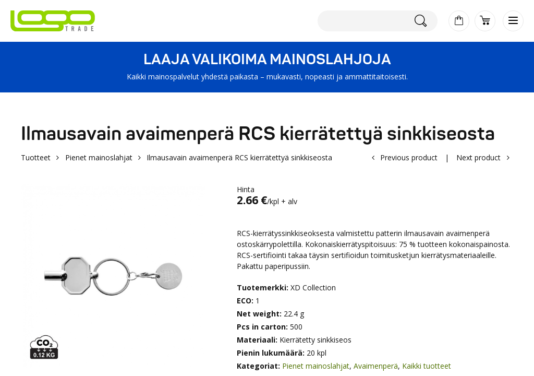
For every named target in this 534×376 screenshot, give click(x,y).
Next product (478, 157)
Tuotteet (36, 157)
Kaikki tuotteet (426, 366)
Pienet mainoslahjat (98, 157)
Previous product (409, 157)
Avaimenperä (376, 366)
